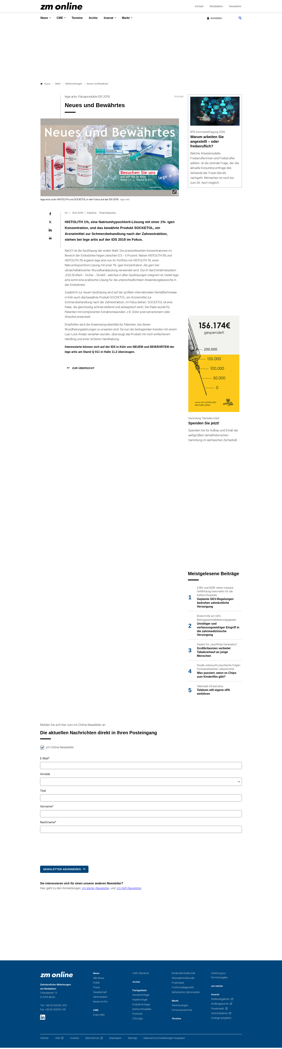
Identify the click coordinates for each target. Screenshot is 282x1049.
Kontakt (199, 6)
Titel (43, 792)
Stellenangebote (220, 1000)
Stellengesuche (220, 1005)
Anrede (45, 775)
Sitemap (132, 1039)
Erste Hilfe (99, 1016)
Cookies (74, 1039)
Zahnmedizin (100, 998)
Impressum (115, 1039)
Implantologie (139, 1001)
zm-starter (217, 987)
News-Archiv (100, 1003)
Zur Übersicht (82, 369)
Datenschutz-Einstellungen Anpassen (164, 1039)
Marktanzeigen (180, 1007)
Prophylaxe (178, 984)
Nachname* (48, 823)
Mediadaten (216, 6)
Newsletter (235, 6)
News (44, 18)
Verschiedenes (219, 1014)
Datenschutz (92, 1039)
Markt (131, 18)
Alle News (98, 979)
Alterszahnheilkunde (183, 979)
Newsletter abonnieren (62, 870)
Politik (96, 984)
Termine (79, 18)
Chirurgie (137, 1020)
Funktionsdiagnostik (183, 989)
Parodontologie (140, 996)
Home (45, 85)
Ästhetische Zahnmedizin (186, 993)
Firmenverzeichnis (182, 1011)
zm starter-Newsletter (96, 889)
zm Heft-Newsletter (129, 889)
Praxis (96, 989)
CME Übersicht (140, 975)
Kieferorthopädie (141, 1010)
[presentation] (67, 849)
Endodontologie (141, 1006)
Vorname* (47, 808)
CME (61, 18)
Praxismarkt (217, 1010)
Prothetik (137, 1015)
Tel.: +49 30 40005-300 (53, 1007)
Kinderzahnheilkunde (183, 975)
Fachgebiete (139, 991)
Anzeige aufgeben (221, 1019)
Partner (44, 1039)
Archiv (96, 18)
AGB (57, 1039)
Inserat (113, 18)
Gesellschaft (100, 993)
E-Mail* (45, 759)
